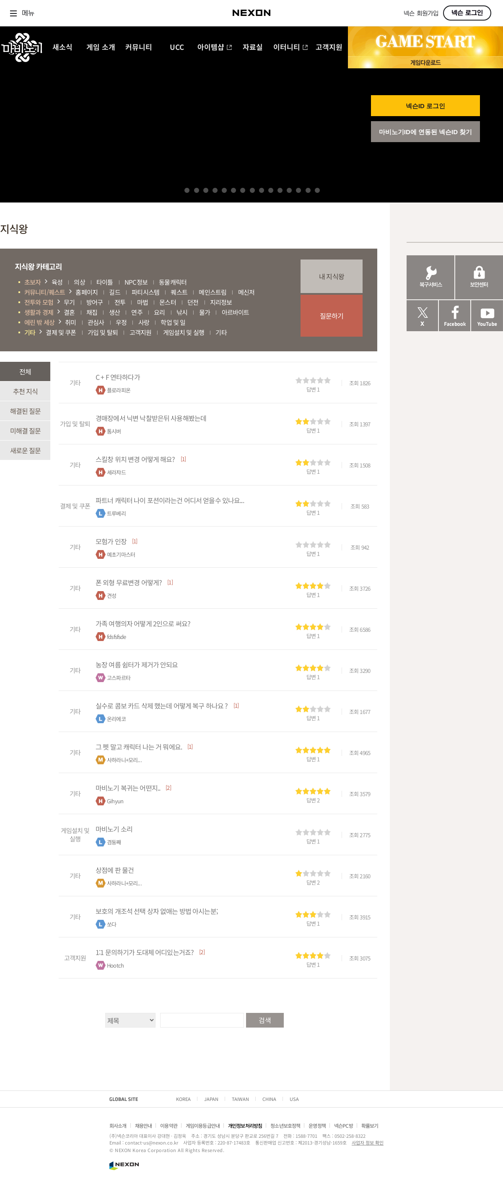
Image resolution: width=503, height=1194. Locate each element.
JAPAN (211, 1098)
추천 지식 (25, 391)
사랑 (143, 322)
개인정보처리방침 (245, 1125)
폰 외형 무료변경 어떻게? (129, 582)
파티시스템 (145, 292)
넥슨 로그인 (467, 13)
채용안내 (143, 1125)
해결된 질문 (25, 411)
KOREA (183, 1098)
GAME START (425, 41)
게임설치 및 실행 (183, 332)
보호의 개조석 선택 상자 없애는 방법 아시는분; (157, 911)
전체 (25, 371)
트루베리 (116, 513)
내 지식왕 (331, 276)
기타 (29, 332)
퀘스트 (179, 292)
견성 (111, 596)
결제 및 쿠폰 (61, 332)
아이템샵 (214, 47)
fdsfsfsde (116, 637)
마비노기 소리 (114, 829)
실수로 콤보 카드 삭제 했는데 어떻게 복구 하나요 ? (162, 706)
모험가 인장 (111, 541)
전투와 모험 (38, 302)
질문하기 (332, 316)
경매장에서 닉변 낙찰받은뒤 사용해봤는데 (151, 418)
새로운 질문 (25, 450)
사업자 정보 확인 (368, 1142)
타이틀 (104, 282)
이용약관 (168, 1125)
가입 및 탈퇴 (103, 332)
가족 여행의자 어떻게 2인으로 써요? (143, 623)
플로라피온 (118, 390)
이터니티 (290, 47)
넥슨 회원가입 (421, 13)
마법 (142, 302)
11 (280, 190)
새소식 (62, 47)
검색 (264, 1020)
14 (308, 190)
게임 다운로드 (425, 62)
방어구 (94, 302)
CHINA (269, 1098)
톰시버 (114, 431)
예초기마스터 (121, 554)
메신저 (246, 292)
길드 (114, 292)
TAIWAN (240, 1098)
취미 (70, 322)
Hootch (115, 965)
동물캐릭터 (173, 282)
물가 (204, 312)
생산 (114, 312)
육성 (57, 282)
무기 (69, 302)
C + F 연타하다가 (118, 377)
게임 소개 (100, 47)
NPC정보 (136, 282)
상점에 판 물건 (115, 870)
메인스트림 (212, 292)
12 (289, 190)
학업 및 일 (173, 322)
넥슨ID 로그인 (425, 105)
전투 (119, 302)
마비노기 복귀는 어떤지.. (128, 788)
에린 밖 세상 (39, 322)
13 (298, 190)
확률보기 (370, 1125)
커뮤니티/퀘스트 (44, 292)
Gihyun (115, 801)
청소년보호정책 (285, 1125)
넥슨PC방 (343, 1125)
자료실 (253, 47)
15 (317, 190)
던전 (192, 302)
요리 (159, 312)
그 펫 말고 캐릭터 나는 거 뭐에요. (139, 747)
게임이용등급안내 (203, 1125)
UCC (177, 47)
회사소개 (118, 1125)
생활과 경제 (38, 312)
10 (270, 190)
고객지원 (329, 47)
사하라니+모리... (124, 760)
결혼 (69, 312)
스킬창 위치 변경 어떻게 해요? (135, 459)
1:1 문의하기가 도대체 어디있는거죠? (145, 952)
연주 (136, 312)
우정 (121, 322)
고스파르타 (118, 678)
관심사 (96, 322)
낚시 (181, 312)
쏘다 (111, 924)
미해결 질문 (25, 431)
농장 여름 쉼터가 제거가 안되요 (137, 664)
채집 (91, 312)
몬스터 (167, 302)
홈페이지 (86, 292)
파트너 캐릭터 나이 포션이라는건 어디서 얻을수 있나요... (170, 500)
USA (294, 1098)
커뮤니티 (138, 47)
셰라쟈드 (116, 472)
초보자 (32, 282)
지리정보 (221, 302)
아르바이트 (235, 312)
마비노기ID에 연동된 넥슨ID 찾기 (425, 131)
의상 (79, 282)
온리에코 (116, 719)
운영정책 (317, 1125)
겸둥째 (114, 842)
